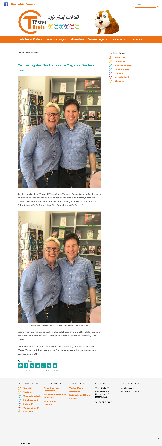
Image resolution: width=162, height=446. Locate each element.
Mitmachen (77, 39)
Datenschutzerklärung (79, 395)
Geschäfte (56, 371)
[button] (20, 365)
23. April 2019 (22, 70)
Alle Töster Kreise (30, 39)
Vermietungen (96, 39)
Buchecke (42, 371)
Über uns (135, 39)
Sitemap (73, 398)
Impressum (74, 392)
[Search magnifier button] (155, 4)
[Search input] (144, 4)
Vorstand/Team (76, 388)
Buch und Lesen (34, 371)
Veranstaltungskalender (55, 394)
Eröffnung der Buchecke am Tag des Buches (56, 65)
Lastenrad (117, 39)
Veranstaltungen (56, 39)
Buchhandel (49, 371)
